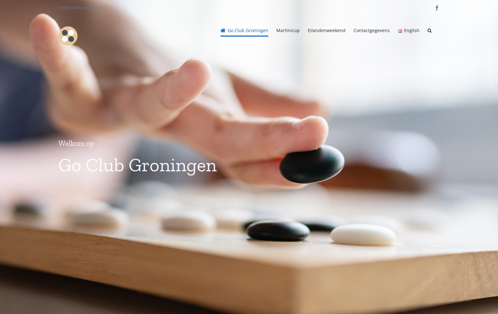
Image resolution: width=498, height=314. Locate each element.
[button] (429, 30)
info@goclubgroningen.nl (80, 7)
